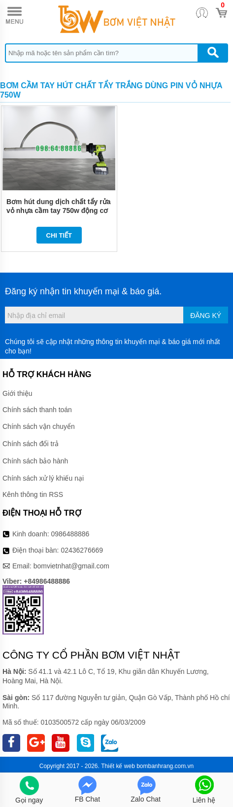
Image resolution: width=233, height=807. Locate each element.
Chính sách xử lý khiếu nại (43, 478)
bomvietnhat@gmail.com (71, 566)
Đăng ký (205, 315)
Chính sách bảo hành (35, 461)
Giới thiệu (17, 393)
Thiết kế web (118, 766)
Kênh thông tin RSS (32, 494)
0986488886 (70, 534)
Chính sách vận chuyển (38, 426)
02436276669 (82, 550)
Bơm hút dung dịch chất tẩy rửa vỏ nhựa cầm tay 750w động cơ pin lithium (58, 210)
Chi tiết (59, 235)
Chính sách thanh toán (37, 410)
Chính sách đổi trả (30, 444)
